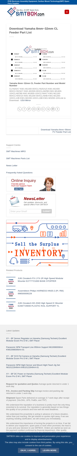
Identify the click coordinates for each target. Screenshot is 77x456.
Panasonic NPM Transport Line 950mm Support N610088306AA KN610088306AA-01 (34, 348)
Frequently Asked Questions (19, 172)
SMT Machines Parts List (18, 158)
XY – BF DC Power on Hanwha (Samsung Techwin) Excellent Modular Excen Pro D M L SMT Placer (37, 375)
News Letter (12, 165)
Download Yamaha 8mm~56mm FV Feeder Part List (56, 130)
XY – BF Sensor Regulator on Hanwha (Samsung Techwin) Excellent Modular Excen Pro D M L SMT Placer (36, 339)
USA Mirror (25, 100)
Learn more (50, 450)
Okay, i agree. (28, 450)
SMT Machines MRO (16, 151)
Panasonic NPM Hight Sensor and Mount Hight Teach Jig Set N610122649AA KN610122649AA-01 (33, 366)
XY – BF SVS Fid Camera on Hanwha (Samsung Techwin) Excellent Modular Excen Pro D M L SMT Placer (36, 357)
